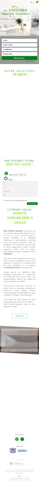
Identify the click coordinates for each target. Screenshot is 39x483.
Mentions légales (15, 471)
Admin (31, 471)
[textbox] (19, 45)
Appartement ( (10, 174)
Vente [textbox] (5, 41)
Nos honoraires (23, 471)
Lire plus (19, 316)
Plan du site (8, 471)
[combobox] (19, 40)
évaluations (8, 254)
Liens (28, 471)
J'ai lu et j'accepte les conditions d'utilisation (15, 200)
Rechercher (19, 58)
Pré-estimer (32, 203)
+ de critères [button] (31, 61)
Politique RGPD (19, 473)
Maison (8, 179)
